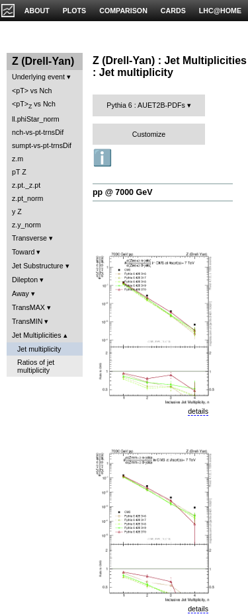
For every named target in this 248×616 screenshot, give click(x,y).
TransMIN (27, 321)
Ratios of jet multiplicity (35, 366)
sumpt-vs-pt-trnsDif (41, 145)
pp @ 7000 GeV (122, 192)
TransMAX (28, 307)
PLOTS (75, 11)
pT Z (19, 172)
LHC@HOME (220, 11)
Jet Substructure (37, 266)
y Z (17, 211)
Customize (148, 134)
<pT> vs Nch (32, 91)
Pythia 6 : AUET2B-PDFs (145, 105)
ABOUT (37, 11)
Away (20, 293)
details (198, 411)
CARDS (173, 11)
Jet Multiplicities (37, 335)
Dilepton (25, 280)
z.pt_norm (27, 198)
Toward (23, 252)
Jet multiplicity (39, 349)
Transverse (29, 238)
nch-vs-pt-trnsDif (37, 132)
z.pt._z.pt (26, 185)
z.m (17, 159)
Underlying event (38, 77)
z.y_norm (26, 225)
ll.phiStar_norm (36, 119)
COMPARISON (123, 11)
